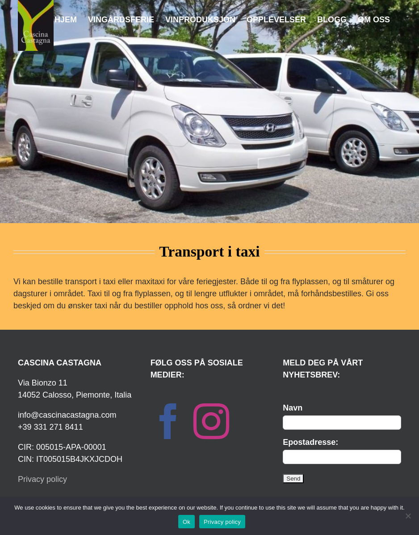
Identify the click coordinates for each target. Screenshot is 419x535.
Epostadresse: (310, 442)
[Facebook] (168, 421)
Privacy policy (42, 479)
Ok (186, 521)
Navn (292, 407)
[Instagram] (211, 421)
